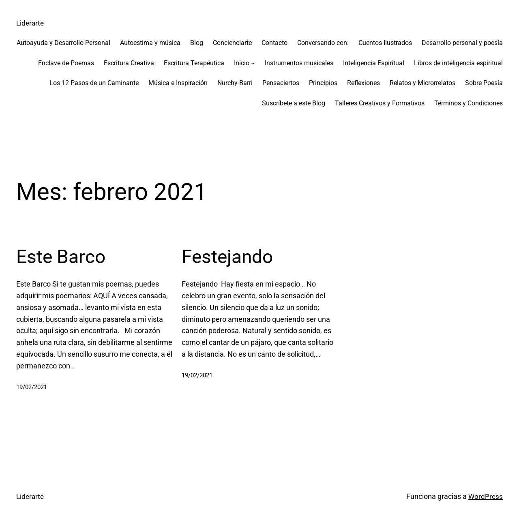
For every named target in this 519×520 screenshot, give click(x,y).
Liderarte (30, 23)
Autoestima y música (150, 43)
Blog (196, 43)
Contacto (274, 43)
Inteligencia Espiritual (373, 62)
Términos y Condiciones (468, 103)
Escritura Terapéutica (194, 62)
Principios (323, 83)
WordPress (485, 496)
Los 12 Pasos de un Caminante (94, 83)
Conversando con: (323, 43)
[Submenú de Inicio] (253, 63)
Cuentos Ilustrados (385, 43)
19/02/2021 (33, 386)
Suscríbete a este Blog (293, 103)
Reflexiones (363, 83)
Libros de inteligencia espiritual (458, 62)
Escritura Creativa (129, 62)
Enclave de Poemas (66, 62)
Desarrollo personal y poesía (462, 43)
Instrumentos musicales (299, 62)
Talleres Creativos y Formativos (380, 103)
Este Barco (67, 255)
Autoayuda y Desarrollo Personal (63, 43)
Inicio (241, 62)
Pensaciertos (280, 83)
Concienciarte (232, 43)
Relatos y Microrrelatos (422, 83)
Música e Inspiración (178, 83)
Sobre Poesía (484, 83)
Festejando (233, 255)
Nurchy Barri (235, 83)
